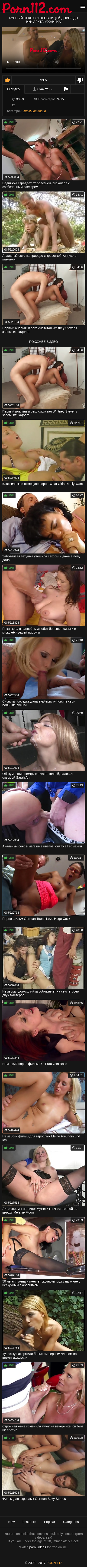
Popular (49, 1522)
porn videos (37, 1547)
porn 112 (54, 1563)
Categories (71, 1522)
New (11, 1522)
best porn (29, 1522)
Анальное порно (34, 111)
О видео (13, 89)
